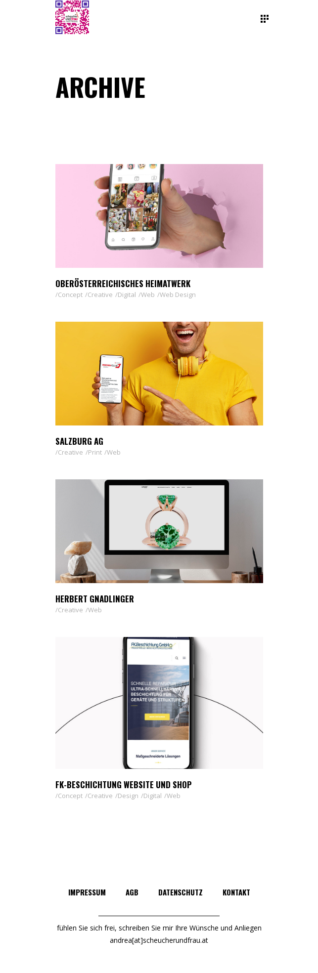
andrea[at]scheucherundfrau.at (159, 940)
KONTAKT (236, 892)
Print (95, 452)
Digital (127, 294)
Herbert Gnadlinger (94, 598)
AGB (132, 892)
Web (148, 294)
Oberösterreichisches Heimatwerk (122, 283)
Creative (100, 294)
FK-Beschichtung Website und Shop (123, 784)
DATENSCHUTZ (180, 892)
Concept (70, 294)
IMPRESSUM (87, 892)
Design (128, 795)
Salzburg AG (79, 441)
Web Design (178, 294)
